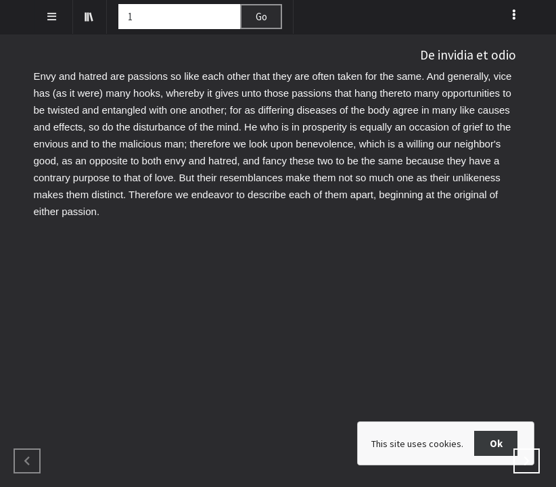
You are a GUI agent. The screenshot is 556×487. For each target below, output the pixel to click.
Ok (496, 443)
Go (261, 16)
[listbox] (515, 14)
